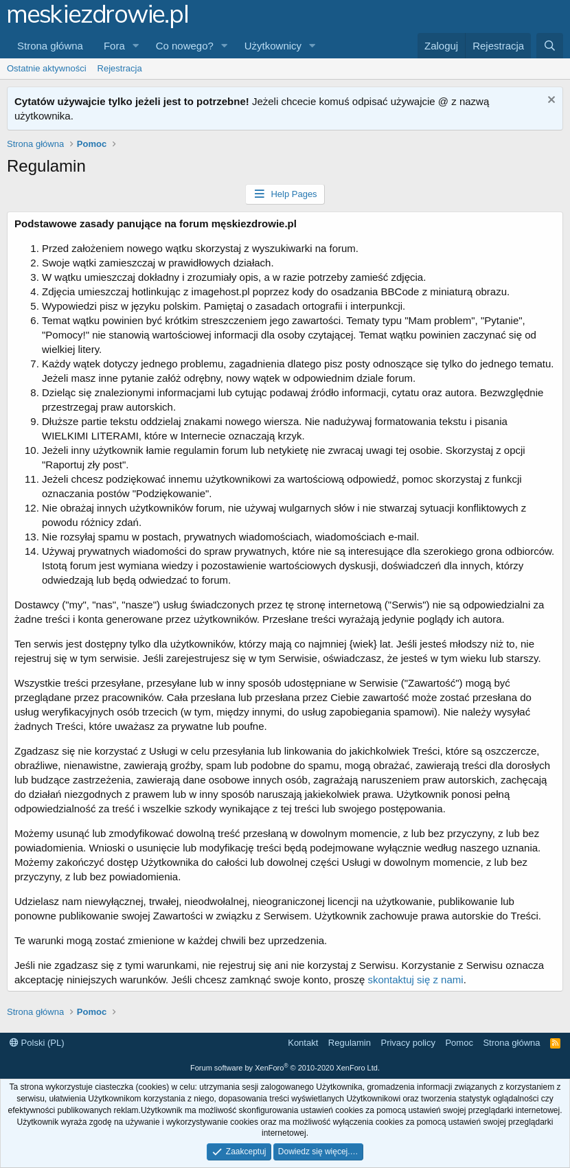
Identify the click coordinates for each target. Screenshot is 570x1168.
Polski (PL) (37, 1043)
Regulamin (349, 1043)
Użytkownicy (272, 45)
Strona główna (50, 45)
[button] (136, 45)
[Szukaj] (549, 45)
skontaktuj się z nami (415, 979)
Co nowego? (185, 45)
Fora (114, 45)
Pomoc (458, 1043)
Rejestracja (120, 68)
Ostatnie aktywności (47, 68)
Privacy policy (407, 1043)
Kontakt (303, 1043)
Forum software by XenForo (285, 1068)
